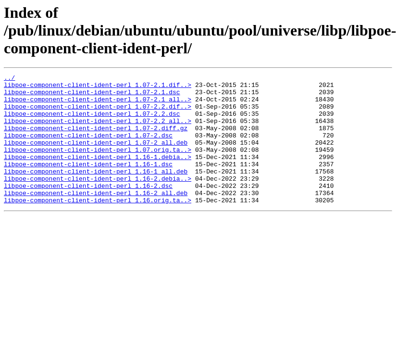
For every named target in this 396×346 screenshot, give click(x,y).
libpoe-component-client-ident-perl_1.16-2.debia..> (97, 200)
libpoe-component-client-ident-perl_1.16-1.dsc (88, 182)
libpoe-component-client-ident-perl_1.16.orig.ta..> (97, 226)
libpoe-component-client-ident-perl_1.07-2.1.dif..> (97, 87)
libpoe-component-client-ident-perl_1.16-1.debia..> (97, 174)
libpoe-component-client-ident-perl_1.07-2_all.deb (95, 156)
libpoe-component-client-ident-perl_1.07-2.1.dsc (92, 96)
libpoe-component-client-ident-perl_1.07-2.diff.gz (95, 139)
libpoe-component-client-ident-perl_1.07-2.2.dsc (92, 122)
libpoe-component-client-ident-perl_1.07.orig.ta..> (97, 165)
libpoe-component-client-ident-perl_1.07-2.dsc (88, 148)
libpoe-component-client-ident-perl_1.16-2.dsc (88, 208)
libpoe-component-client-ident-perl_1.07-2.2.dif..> (97, 113)
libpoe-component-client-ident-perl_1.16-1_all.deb (95, 191)
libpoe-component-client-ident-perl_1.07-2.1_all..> (97, 104)
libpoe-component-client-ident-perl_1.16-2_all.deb (95, 217)
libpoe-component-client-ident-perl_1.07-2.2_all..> (97, 130)
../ (9, 78)
